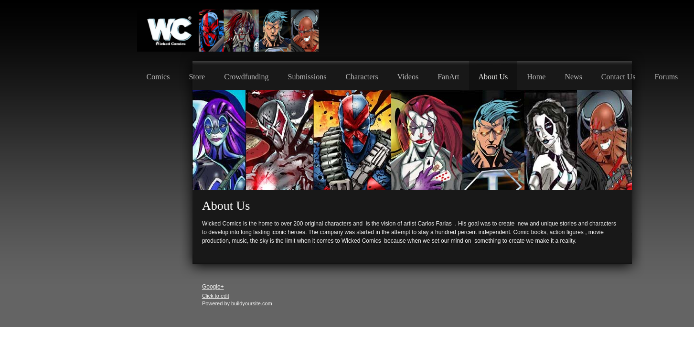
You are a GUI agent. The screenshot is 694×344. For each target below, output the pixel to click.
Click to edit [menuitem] (215, 296)
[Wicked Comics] (228, 31)
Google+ (213, 286)
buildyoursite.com (251, 303)
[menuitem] (158, 75)
